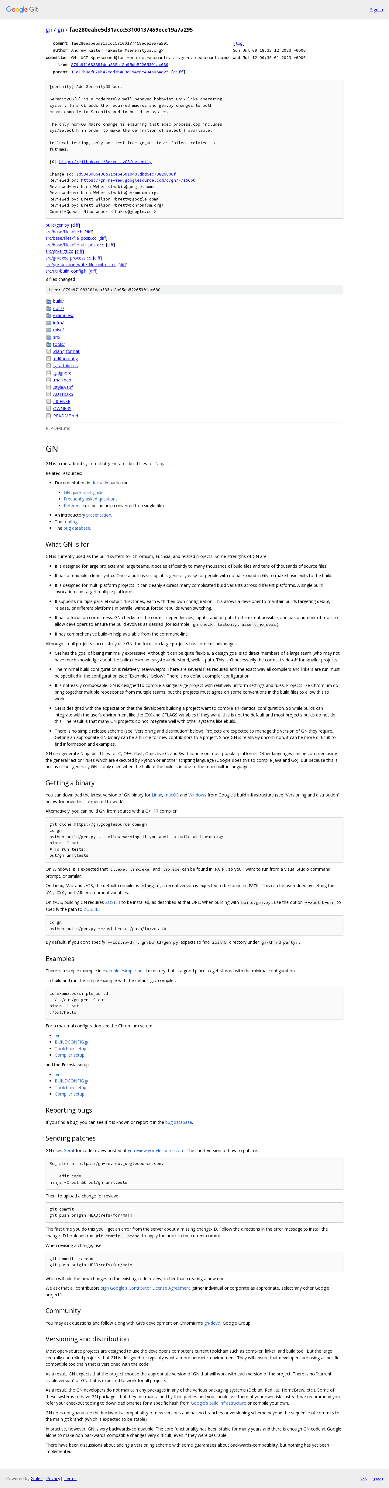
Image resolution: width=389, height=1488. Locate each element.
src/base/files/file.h (64, 232)
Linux (157, 795)
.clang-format (66, 351)
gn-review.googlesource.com (156, 1150)
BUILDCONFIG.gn (72, 1042)
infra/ (58, 323)
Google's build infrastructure (218, 1403)
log (239, 43)
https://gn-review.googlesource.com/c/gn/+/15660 (138, 180)
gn (49, 29)
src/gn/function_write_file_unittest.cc (81, 264)
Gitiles (37, 1478)
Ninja (160, 463)
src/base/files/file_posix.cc (71, 238)
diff (178, 72)
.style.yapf (63, 387)
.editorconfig (65, 358)
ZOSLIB (112, 902)
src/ (56, 337)
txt (363, 1478)
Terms (70, 1478)
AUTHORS (63, 394)
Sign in (376, 9)
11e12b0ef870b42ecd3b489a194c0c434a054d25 (119, 72)
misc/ (58, 330)
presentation (98, 515)
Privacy (53, 1478)
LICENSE (61, 401)
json (378, 1478)
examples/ (63, 315)
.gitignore (62, 373)
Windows (197, 795)
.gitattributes (65, 365)
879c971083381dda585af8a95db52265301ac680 (119, 64)
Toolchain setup (70, 1048)
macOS (171, 795)
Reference (74, 505)
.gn (57, 1035)
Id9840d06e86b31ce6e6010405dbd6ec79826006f (126, 174)
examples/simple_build (125, 971)
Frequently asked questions (91, 499)
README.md (65, 416)
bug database (77, 528)
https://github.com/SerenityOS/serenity (105, 161)
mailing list (74, 521)
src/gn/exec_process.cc (68, 258)
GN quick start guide (84, 492)
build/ (58, 301)
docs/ (58, 308)
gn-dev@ (213, 1323)
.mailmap (62, 380)
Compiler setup (69, 1055)
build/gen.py (57, 225)
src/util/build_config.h (66, 271)
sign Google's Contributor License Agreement (145, 1288)
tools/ (59, 344)
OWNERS (62, 408)
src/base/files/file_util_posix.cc (75, 245)
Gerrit (69, 1150)
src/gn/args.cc (59, 251)
